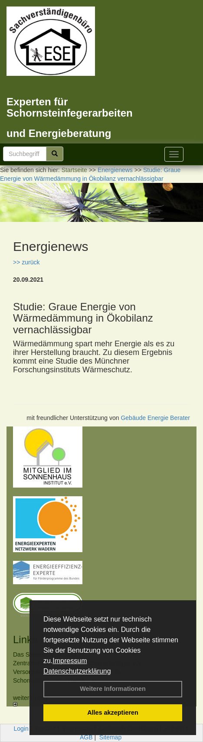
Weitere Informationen (113, 688)
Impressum (69, 660)
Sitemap (110, 737)
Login (21, 728)
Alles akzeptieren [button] (112, 712)
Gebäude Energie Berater (155, 417)
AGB (86, 737)
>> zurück (26, 262)
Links (25, 639)
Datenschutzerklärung (77, 671)
